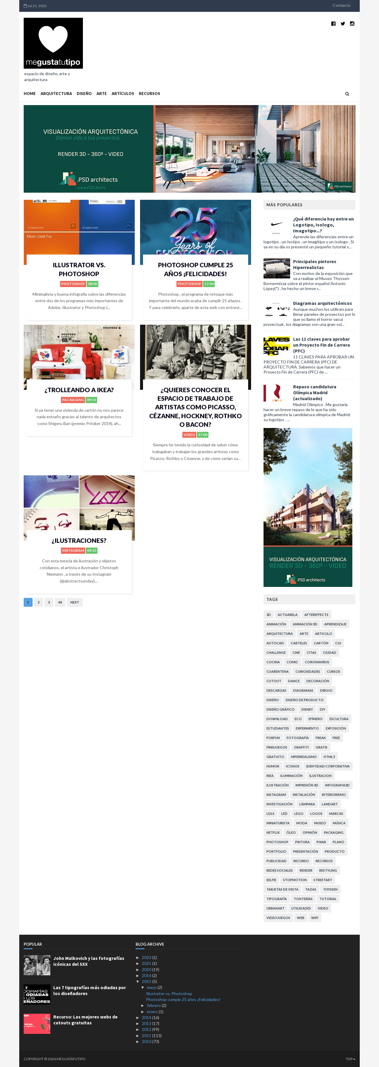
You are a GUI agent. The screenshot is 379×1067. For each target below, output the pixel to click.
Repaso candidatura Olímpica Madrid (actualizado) (314, 392)
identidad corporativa (328, 766)
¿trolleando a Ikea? (79, 389)
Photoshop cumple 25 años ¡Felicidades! (183, 999)
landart (330, 804)
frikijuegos (276, 747)
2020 (147, 969)
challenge (276, 652)
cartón (321, 643)
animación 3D (305, 624)
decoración (317, 681)
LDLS (270, 813)
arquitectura (279, 633)
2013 (147, 1023)
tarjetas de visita (282, 889)
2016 (147, 975)
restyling (328, 870)
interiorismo (334, 794)
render (306, 870)
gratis (321, 747)
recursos (324, 861)
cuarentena (277, 671)
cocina (273, 662)
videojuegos (278, 918)
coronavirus (317, 662)
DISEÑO (84, 93)
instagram (73, 550)
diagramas (303, 690)
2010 (147, 1041)
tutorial (328, 899)
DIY (322, 709)
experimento (307, 728)
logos (316, 813)
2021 (147, 963)
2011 (147, 1035)
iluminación (291, 776)
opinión (310, 832)
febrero (154, 1005)
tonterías (303, 899)
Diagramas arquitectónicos (322, 303)
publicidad (276, 861)
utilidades (301, 908)
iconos (292, 766)
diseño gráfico (280, 709)
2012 (147, 1029)
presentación (305, 851)
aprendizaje (335, 624)
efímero (316, 719)
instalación (304, 794)
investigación (279, 804)
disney (307, 709)
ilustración (277, 785)
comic (292, 662)
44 (60, 602)
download (277, 719)
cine (296, 652)
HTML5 (329, 757)
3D (268, 615)
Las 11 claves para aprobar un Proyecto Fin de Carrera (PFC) (321, 345)
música (339, 823)
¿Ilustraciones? (79, 540)
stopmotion (295, 880)
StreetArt (323, 880)
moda (301, 823)
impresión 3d (307, 785)
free (336, 738)
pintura (302, 842)
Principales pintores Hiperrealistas (314, 264)
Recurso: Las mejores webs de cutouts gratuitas (85, 1020)
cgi (338, 643)
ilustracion (320, 776)
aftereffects (316, 615)
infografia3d (337, 785)
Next (74, 602)
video (189, 434)
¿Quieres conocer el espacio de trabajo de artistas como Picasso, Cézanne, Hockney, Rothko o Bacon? (195, 407)
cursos (333, 671)
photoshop (73, 283)
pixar (321, 842)
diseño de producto (305, 700)
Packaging (73, 399)
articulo (323, 633)
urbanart (275, 908)
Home (30, 93)
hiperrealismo (304, 757)
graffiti (301, 747)
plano (338, 842)
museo (320, 823)
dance (294, 681)
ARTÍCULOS (123, 93)
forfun (273, 738)
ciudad (329, 652)
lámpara (307, 804)
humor (272, 766)
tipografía (276, 899)
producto (335, 851)
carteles (299, 643)
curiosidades (308, 671)
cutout (273, 681)
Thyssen (330, 889)
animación (276, 624)
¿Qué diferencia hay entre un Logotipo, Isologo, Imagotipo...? (323, 225)
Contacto (342, 5)
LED (284, 813)
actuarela (288, 615)
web (300, 918)
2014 (147, 1017)
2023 (147, 957)
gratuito (275, 757)
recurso (301, 861)
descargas (276, 690)
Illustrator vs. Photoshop (169, 993)
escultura (339, 719)
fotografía (298, 738)
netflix (273, 832)
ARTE (102, 93)
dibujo (326, 690)
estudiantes (277, 728)
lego (298, 813)
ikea (270, 776)
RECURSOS (149, 93)
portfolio (276, 851)
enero (153, 1011)
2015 (147, 981)
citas (311, 652)
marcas (336, 813)
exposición (336, 728)
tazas (310, 889)
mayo (152, 987)
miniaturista (278, 823)
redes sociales (279, 870)
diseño (272, 700)
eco (298, 719)
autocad (275, 643)
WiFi (314, 918)
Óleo (291, 832)
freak (321, 738)
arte (304, 633)
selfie (271, 880)
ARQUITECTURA (56, 93)
